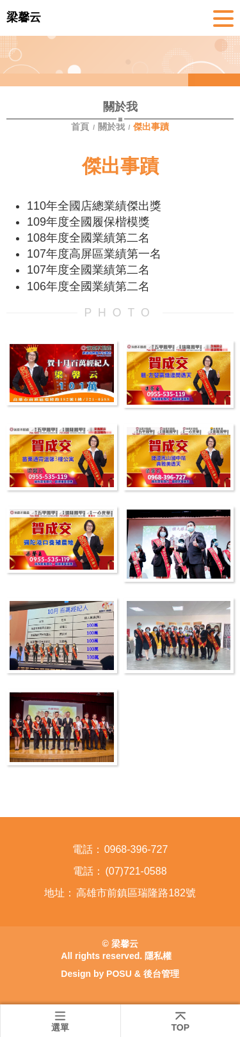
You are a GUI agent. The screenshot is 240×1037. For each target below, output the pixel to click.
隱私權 (158, 956)
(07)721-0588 (135, 871)
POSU (119, 974)
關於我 (111, 126)
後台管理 (161, 974)
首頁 (81, 126)
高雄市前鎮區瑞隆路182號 (136, 892)
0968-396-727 (136, 849)
